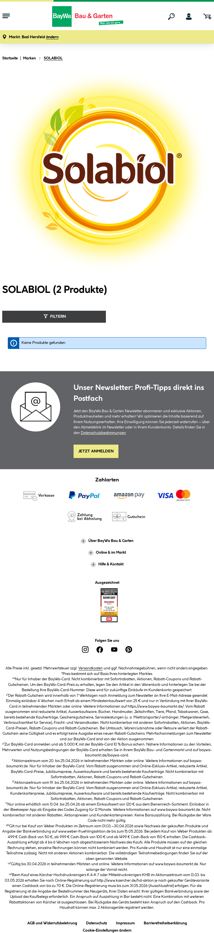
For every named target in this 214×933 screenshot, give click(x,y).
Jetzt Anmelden (96, 451)
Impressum (125, 922)
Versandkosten (90, 668)
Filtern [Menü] (54, 316)
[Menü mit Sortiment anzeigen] (6, 16)
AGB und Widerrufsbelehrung (52, 922)
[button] (34, 37)
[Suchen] (171, 16)
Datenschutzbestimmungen (103, 433)
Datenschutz (96, 922)
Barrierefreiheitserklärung (165, 922)
